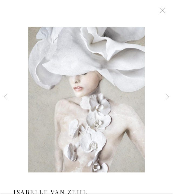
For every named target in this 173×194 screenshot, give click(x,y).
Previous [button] (5, 97)
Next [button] (167, 97)
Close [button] (161, 12)
